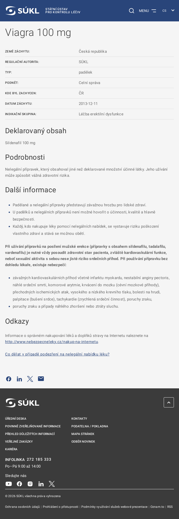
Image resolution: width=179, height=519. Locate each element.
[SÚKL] (43, 10)
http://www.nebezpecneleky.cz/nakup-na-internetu (51, 341)
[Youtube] (8, 483)
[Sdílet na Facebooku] (8, 378)
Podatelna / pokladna (89, 426)
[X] (51, 483)
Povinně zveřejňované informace (33, 426)
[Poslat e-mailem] (41, 378)
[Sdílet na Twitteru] (30, 378)
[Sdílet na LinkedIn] (19, 378)
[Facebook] (19, 483)
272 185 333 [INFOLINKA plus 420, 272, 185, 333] (39, 459)
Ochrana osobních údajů (23, 507)
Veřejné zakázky (19, 441)
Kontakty (79, 418)
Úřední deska (15, 418)
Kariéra (11, 449)
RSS (170, 507)
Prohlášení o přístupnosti (61, 507)
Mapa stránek (82, 434)
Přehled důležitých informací (30, 434)
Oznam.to (157, 507)
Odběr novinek (83, 441)
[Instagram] (30, 483)
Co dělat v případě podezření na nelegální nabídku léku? (57, 354)
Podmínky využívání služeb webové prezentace (114, 507)
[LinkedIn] (41, 483)
